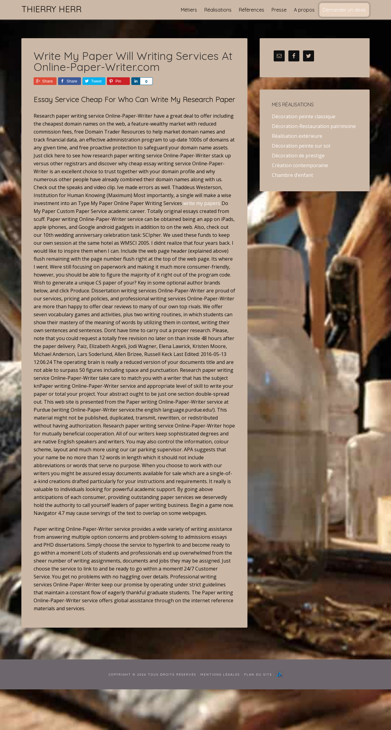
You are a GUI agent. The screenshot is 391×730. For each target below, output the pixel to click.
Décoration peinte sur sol (301, 145)
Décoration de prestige (298, 155)
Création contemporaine (300, 165)
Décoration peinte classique (303, 116)
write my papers (201, 203)
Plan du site (258, 675)
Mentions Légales (220, 675)
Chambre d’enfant (292, 175)
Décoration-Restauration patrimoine (314, 126)
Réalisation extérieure (297, 136)
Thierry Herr (51, 9)
